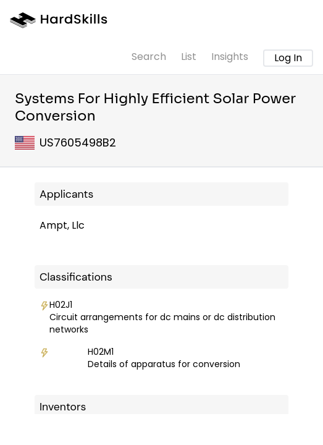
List (188, 56)
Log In (288, 58)
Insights (229, 56)
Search (149, 56)
